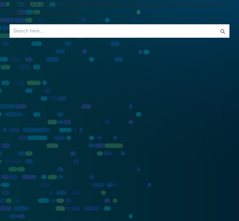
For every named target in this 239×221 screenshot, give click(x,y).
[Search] (223, 31)
